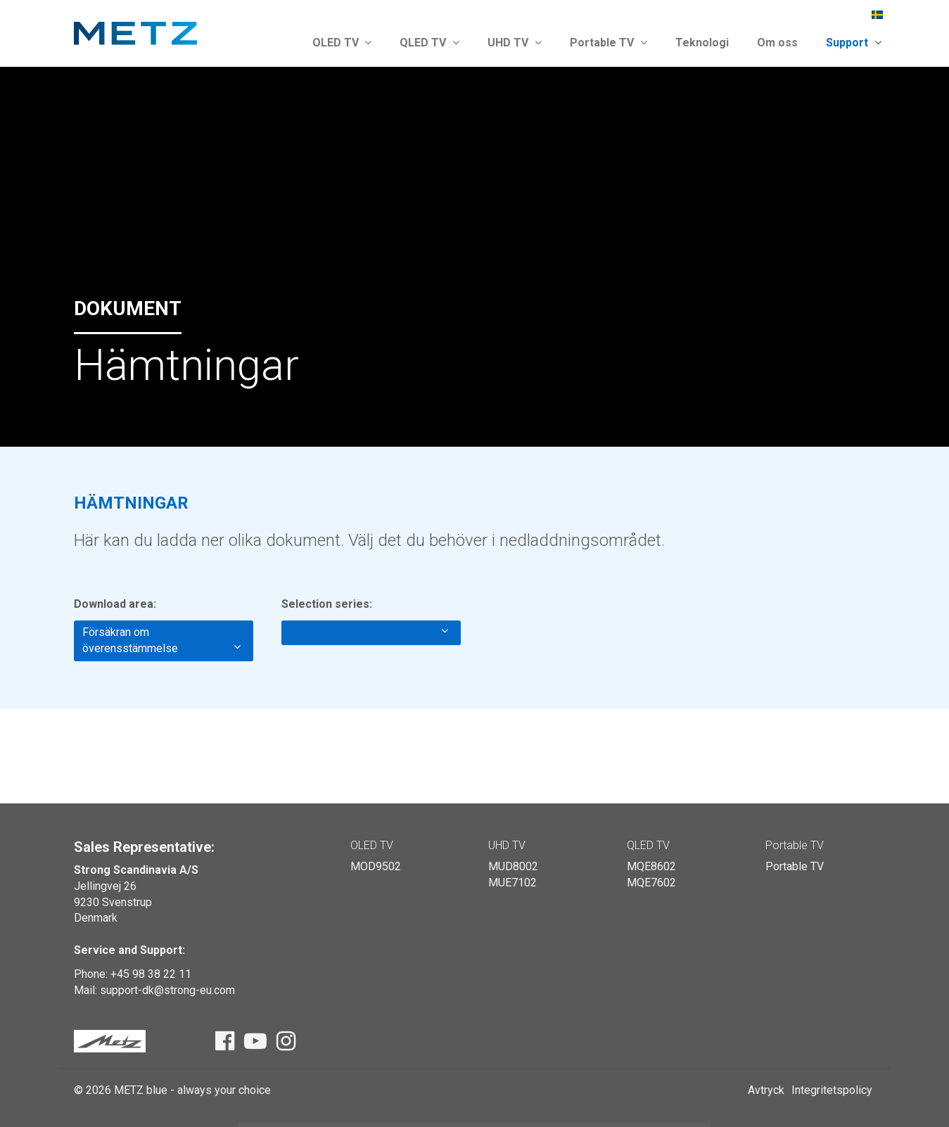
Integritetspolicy (831, 1090)
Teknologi (702, 42)
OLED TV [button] (342, 42)
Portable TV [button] (608, 42)
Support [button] (853, 42)
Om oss (777, 42)
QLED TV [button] (429, 42)
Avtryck (766, 1090)
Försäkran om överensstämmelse (161, 640)
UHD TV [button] (515, 42)
